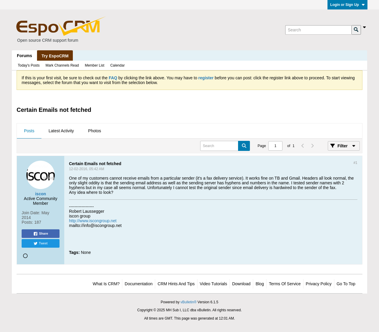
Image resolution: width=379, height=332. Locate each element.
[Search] (318, 30)
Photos (94, 130)
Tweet (40, 243)
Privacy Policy (319, 283)
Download (241, 283)
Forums (24, 55)
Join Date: (31, 212)
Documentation (138, 283)
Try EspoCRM (54, 56)
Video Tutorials (213, 283)
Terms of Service (285, 283)
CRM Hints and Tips (176, 283)
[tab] (29, 131)
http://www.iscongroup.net (92, 220)
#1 (355, 163)
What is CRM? (106, 283)
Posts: (27, 222)
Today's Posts (29, 65)
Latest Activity (61, 130)
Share (40, 233)
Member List (94, 65)
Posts (29, 130)
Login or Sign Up (347, 5)
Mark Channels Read (62, 65)
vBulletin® (189, 302)
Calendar (117, 65)
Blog (260, 283)
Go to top (346, 283)
